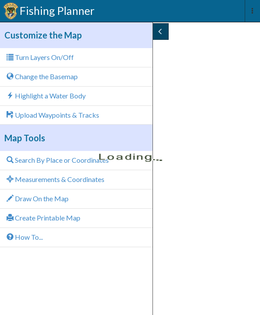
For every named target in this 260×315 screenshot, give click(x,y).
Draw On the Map (38, 198)
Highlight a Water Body (46, 95)
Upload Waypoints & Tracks (53, 115)
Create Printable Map (43, 218)
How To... (25, 237)
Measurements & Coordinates (55, 179)
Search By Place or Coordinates (58, 160)
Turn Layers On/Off (40, 57)
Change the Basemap (42, 76)
